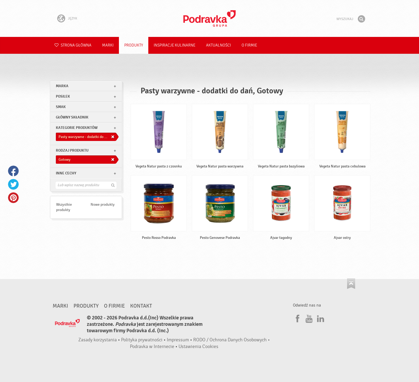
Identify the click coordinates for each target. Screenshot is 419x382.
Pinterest (13, 197)
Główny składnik (72, 117)
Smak (61, 107)
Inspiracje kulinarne (174, 45)
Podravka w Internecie (152, 346)
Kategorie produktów (77, 127)
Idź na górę (351, 283)
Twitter (13, 184)
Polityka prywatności (141, 340)
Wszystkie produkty (64, 207)
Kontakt (141, 306)
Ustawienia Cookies (198, 346)
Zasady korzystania (97, 340)
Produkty (133, 45)
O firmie (249, 45)
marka (62, 86)
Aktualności (218, 45)
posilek (63, 96)
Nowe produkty (103, 204)
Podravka (209, 18)
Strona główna (73, 45)
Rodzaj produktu (72, 150)
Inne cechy (66, 173)
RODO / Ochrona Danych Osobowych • (231, 340)
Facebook (13, 171)
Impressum (178, 340)
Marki (108, 45)
